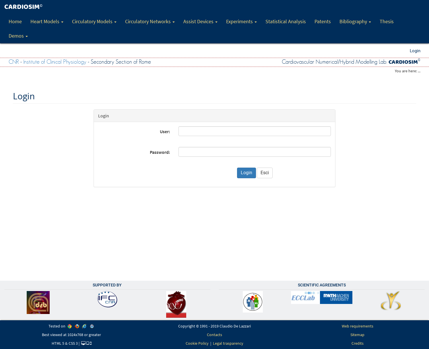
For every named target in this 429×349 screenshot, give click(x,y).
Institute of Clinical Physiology (54, 62)
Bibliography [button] (355, 21)
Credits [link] (358, 343)
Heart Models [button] (46, 21)
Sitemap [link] (357, 334)
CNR (14, 62)
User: (165, 131)
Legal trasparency (228, 343)
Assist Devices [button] (200, 21)
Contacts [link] (214, 334)
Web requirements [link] (357, 326)
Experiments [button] (241, 21)
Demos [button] (18, 35)
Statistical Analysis (285, 21)
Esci (265, 172)
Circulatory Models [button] (94, 21)
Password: (160, 152)
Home (15, 21)
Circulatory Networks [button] (150, 21)
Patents (323, 21)
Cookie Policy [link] (197, 343)
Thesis (387, 21)
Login (415, 50)
